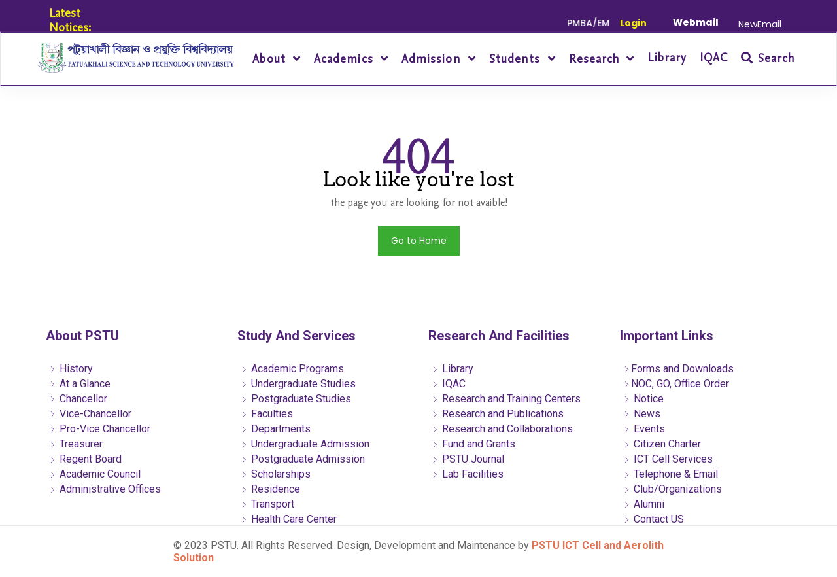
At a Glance (80, 383)
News (641, 414)
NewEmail (759, 24)
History (71, 368)
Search (767, 58)
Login (633, 22)
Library (667, 57)
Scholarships (276, 474)
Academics (345, 59)
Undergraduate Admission (305, 444)
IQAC (714, 57)
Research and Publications (498, 414)
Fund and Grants (473, 444)
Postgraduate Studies (296, 399)
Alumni (643, 504)
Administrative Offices (105, 489)
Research (596, 59)
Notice (643, 399)
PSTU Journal (468, 459)
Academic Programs (292, 368)
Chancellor (78, 399)
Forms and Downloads (678, 368)
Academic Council (95, 474)
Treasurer (76, 444)
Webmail (696, 22)
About (270, 59)
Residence (270, 489)
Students (517, 59)
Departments (276, 429)
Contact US (653, 519)
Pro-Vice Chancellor (99, 429)
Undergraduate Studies (298, 383)
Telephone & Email (670, 474)
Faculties (267, 414)
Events (644, 429)
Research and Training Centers (506, 399)
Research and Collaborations (502, 429)
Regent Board (85, 459)
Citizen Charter (662, 444)
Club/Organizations (672, 489)
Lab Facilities (468, 474)
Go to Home (419, 240)
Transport (267, 504)
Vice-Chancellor (90, 414)
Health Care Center (289, 519)
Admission (433, 59)
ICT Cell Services (668, 459)
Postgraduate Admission (303, 459)
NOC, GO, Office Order (676, 383)
